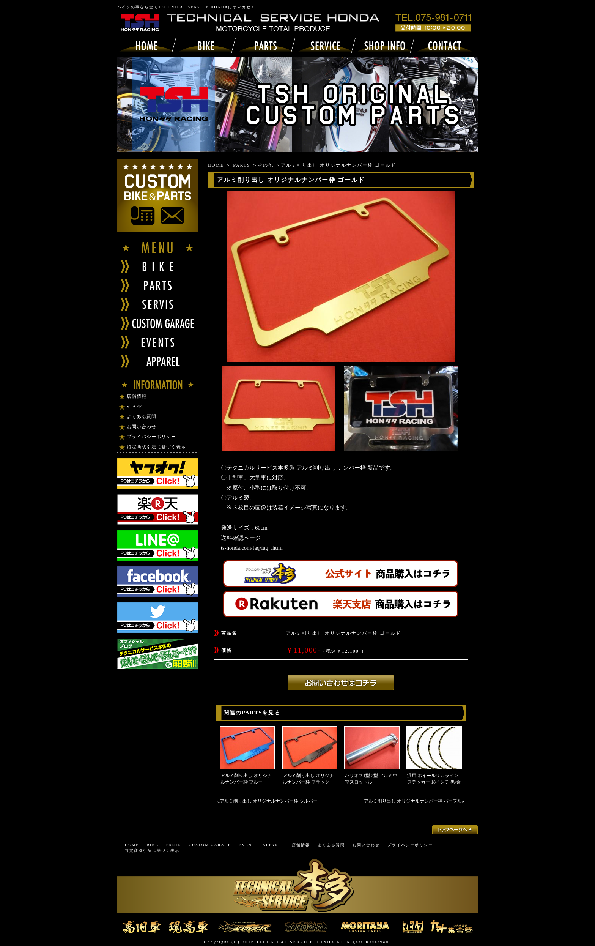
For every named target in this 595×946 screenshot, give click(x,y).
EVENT (247, 845)
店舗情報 (136, 396)
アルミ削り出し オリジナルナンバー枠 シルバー (269, 801)
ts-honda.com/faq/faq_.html (252, 548)
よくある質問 (141, 416)
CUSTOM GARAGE (210, 845)
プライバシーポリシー (151, 436)
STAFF (134, 406)
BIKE (152, 845)
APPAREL (274, 845)
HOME (216, 165)
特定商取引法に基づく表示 (156, 446)
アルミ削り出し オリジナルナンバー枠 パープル (413, 801)
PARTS (241, 165)
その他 (266, 165)
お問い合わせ (141, 426)
